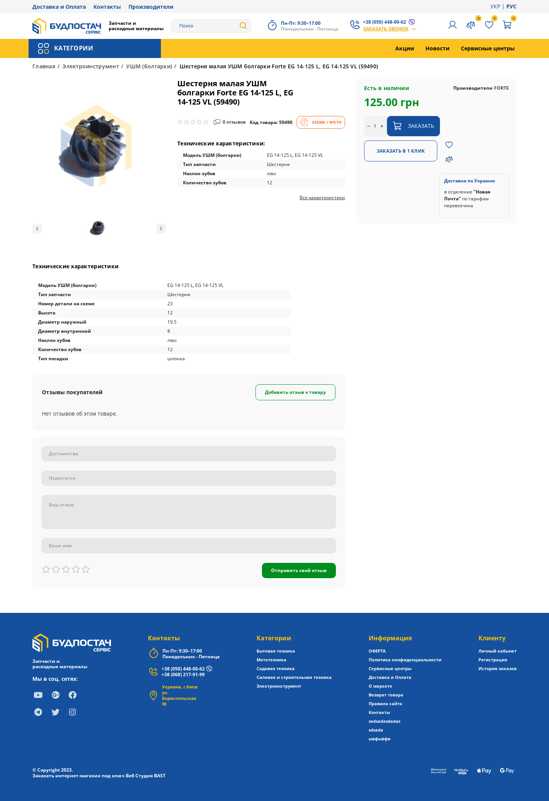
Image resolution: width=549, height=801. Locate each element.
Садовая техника (276, 668)
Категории (274, 638)
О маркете (380, 686)
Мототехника (271, 659)
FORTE (501, 88)
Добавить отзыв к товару (295, 392)
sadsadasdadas (384, 721)
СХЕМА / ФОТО (321, 122)
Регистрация (492, 659)
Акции (404, 48)
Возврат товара (386, 695)
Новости (437, 48)
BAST (159, 775)
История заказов (497, 668)
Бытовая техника (276, 651)
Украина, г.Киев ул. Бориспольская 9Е (179, 695)
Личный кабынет (497, 651)
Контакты (107, 6)
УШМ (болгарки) (149, 66)
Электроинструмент (91, 66)
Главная (43, 66)
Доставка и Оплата (59, 6)
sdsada (376, 730)
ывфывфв (379, 738)
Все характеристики (322, 197)
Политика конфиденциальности (405, 659)
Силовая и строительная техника (294, 677)
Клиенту (492, 638)
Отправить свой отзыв (299, 570)
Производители (150, 6)
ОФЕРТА (377, 651)
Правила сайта (385, 703)
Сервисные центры (488, 48)
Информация (390, 638)
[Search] (211, 25)
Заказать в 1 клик (401, 151)
